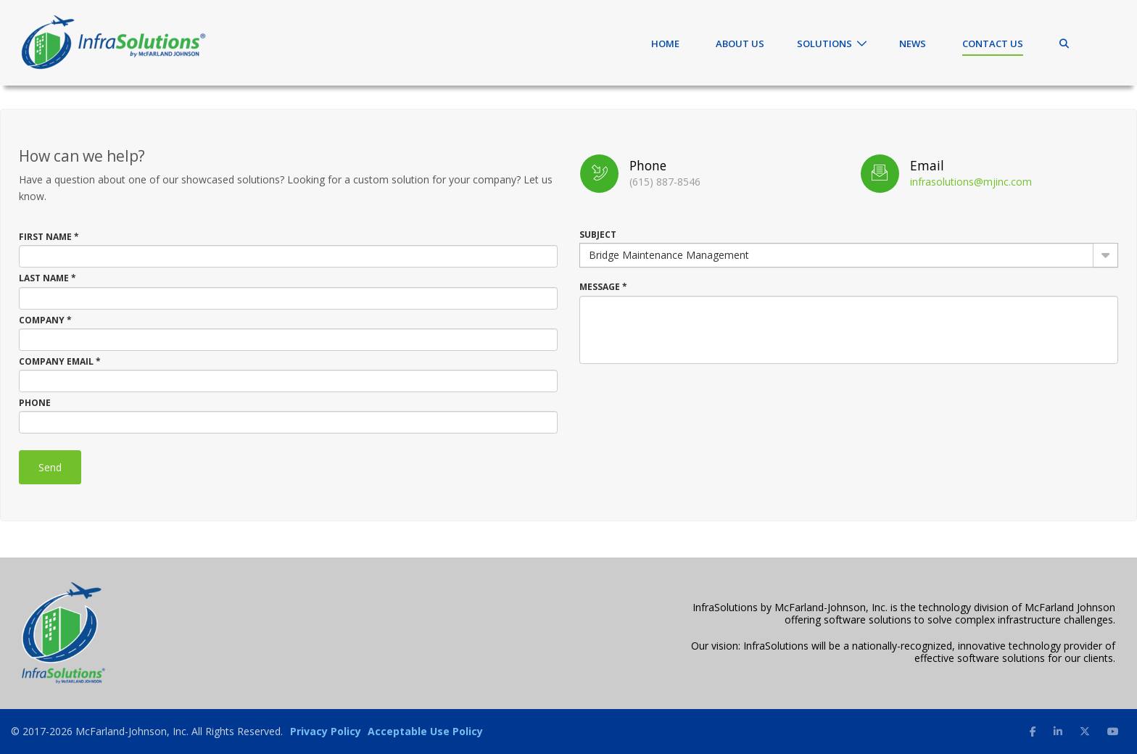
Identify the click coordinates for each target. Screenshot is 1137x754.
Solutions (824, 43)
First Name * (49, 237)
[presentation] (689, 399)
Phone (35, 403)
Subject (597, 234)
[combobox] (848, 255)
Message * (603, 287)
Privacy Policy (325, 731)
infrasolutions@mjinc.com (971, 181)
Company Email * (60, 361)
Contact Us (992, 43)
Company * (45, 320)
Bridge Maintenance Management (669, 255)
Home (665, 43)
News (912, 43)
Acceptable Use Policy (425, 731)
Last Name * (47, 278)
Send (50, 467)
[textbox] (288, 256)
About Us (740, 43)
